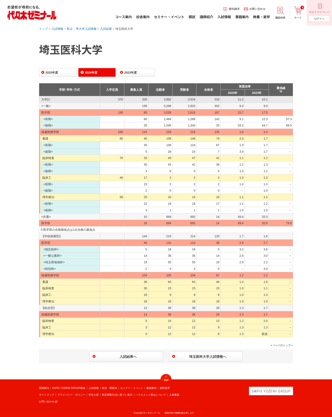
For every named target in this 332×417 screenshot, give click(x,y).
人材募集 (174, 394)
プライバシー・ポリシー (71, 394)
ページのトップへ (283, 345)
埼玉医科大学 (124, 28)
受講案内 (44, 388)
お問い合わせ (46, 401)
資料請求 (165, 388)
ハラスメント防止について (151, 394)
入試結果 (106, 28)
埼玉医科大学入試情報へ (207, 356)
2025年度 (52, 72)
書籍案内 (151, 388)
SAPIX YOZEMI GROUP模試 (68, 388)
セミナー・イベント (131, 388)
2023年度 (130, 72)
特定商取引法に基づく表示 (117, 394)
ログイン (319, 18)
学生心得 (94, 394)
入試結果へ (128, 356)
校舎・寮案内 (109, 388)
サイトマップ (46, 394)
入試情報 (57, 28)
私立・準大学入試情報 (82, 28)
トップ (43, 28)
